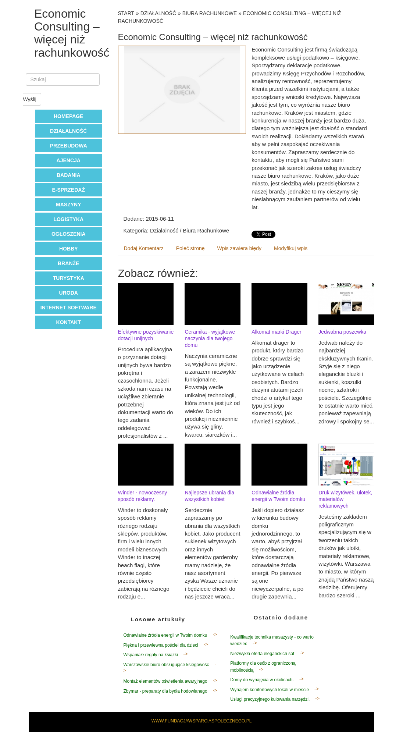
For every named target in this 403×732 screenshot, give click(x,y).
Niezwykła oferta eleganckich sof (262, 653)
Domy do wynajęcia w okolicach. (262, 679)
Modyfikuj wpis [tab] (290, 248)
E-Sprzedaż (68, 190)
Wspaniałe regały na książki (151, 654)
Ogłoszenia (68, 234)
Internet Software (68, 307)
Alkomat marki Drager (276, 332)
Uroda (68, 293)
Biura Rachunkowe (209, 13)
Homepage (68, 116)
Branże (68, 263)
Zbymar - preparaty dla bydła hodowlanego (165, 691)
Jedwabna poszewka (342, 332)
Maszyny (68, 204)
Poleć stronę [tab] (190, 248)
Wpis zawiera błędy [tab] (239, 248)
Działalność (68, 131)
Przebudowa (68, 146)
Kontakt (68, 322)
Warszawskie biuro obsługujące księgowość (166, 664)
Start (126, 13)
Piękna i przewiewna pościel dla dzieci (161, 645)
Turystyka (68, 278)
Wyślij (29, 99)
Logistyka (68, 219)
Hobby (68, 249)
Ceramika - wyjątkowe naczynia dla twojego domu (210, 338)
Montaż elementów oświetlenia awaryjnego (165, 681)
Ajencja (69, 160)
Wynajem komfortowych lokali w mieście (269, 689)
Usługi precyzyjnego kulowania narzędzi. (270, 699)
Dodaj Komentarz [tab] (144, 248)
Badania (69, 175)
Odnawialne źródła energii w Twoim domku (165, 635)
